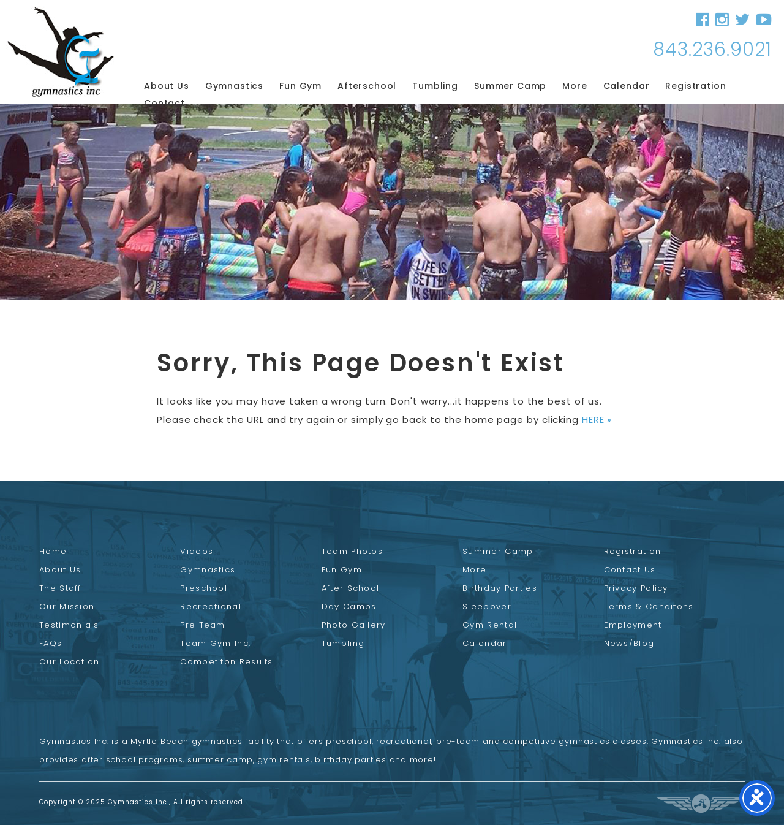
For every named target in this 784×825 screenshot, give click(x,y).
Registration (695, 86)
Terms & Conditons (649, 606)
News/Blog (629, 643)
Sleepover (486, 606)
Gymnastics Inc (60, 51)
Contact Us (630, 570)
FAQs (50, 643)
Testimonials (69, 625)
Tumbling (435, 86)
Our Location (69, 661)
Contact (164, 103)
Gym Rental (489, 625)
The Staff (60, 588)
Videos (196, 551)
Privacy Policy (636, 588)
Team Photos (352, 551)
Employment (633, 625)
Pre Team (202, 625)
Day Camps (349, 606)
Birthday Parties (499, 588)
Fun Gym (300, 86)
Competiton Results (226, 661)
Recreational (210, 606)
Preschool (203, 588)
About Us (166, 86)
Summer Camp (510, 86)
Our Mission (66, 606)
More (574, 86)
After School (351, 588)
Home (53, 551)
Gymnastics (234, 86)
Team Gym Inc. (215, 643)
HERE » (597, 419)
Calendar (626, 86)
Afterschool (366, 86)
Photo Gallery (354, 625)
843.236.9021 (712, 50)
